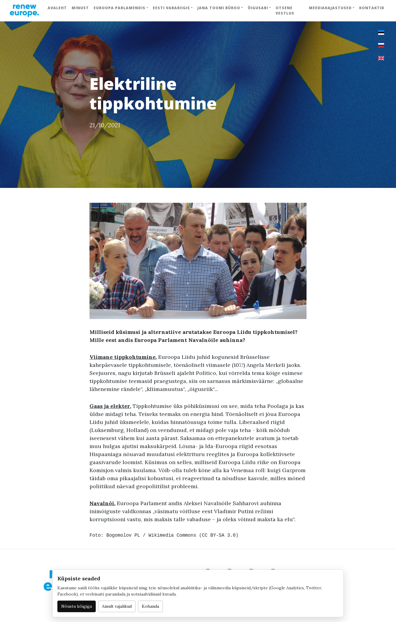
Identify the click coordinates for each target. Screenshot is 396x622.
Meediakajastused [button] (330, 7)
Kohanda (150, 606)
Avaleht (57, 7)
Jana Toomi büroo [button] (218, 7)
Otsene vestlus (285, 10)
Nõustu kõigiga (76, 606)
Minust (80, 7)
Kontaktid (371, 7)
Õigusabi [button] (258, 7)
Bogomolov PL (123, 535)
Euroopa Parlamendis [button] (119, 7)
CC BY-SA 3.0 (218, 535)
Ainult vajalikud (117, 606)
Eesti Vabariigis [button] (171, 7)
